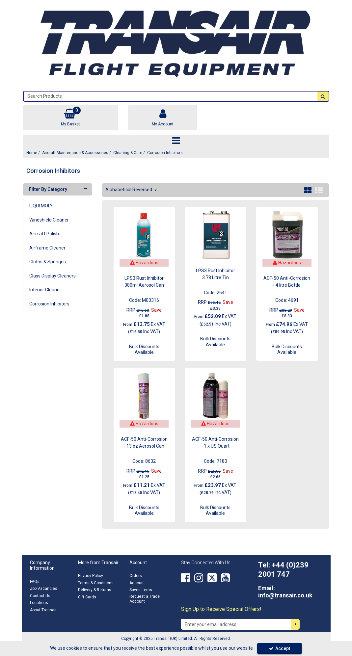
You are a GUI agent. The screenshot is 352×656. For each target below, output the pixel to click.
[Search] (170, 96)
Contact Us (40, 595)
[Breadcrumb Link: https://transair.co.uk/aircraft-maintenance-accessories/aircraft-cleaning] (127, 152)
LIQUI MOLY (41, 205)
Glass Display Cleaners (52, 275)
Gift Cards (87, 597)
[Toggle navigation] (176, 141)
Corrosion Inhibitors (49, 303)
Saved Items (140, 590)
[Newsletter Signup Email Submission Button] (295, 624)
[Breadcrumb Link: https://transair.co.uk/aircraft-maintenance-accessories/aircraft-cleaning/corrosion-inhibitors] (165, 152)
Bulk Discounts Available (144, 349)
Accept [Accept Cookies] (279, 648)
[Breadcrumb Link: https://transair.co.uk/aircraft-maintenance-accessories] (75, 152)
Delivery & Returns (94, 590)
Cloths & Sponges (47, 261)
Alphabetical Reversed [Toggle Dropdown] (129, 189)
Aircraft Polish (44, 233)
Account (137, 583)
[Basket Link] (71, 117)
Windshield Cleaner (49, 220)
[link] (185, 577)
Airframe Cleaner (47, 247)
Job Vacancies (43, 588)
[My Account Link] (162, 117)
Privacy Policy (90, 575)
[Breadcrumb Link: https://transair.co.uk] (31, 152)
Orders (135, 575)
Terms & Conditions (96, 583)
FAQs (35, 581)
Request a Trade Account (144, 599)
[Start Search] (323, 96)
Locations (39, 602)
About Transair (43, 610)
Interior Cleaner (45, 289)
